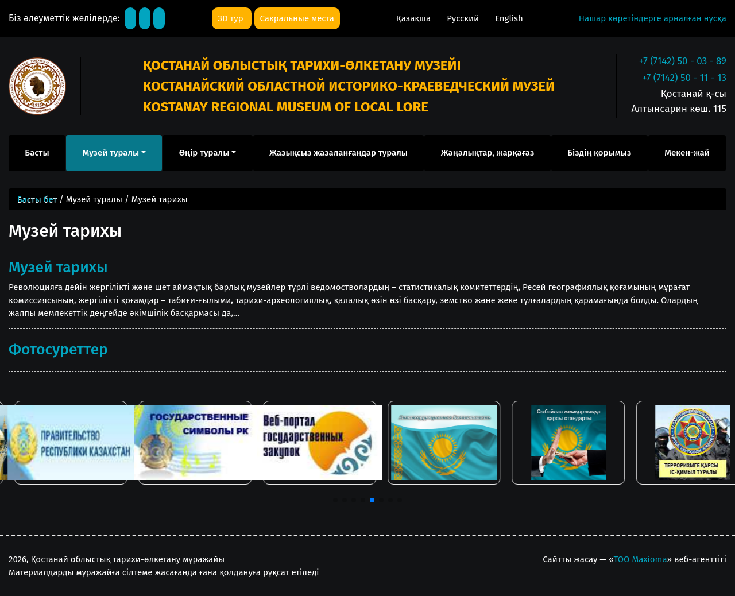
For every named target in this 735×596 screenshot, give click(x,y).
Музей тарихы (58, 267)
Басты (37, 153)
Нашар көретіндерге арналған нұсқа (652, 18)
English (509, 18)
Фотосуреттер (58, 349)
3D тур (231, 18)
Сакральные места (297, 18)
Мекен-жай (686, 153)
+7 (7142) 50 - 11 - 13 (684, 78)
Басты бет (37, 199)
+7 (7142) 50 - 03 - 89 (682, 61)
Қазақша (414, 18)
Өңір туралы (204, 153)
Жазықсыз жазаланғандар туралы (338, 153)
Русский (464, 18)
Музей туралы (110, 153)
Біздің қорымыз (599, 153)
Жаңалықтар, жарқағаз (488, 153)
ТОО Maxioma (640, 559)
